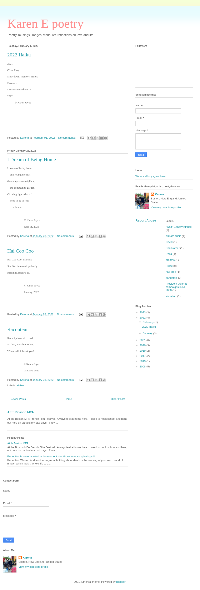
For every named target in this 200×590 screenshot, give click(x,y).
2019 (143, 350)
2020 (143, 345)
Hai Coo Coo (20, 251)
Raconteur (17, 329)
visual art (171, 296)
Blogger (120, 581)
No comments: (67, 137)
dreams (170, 259)
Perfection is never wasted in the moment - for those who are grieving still (51, 456)
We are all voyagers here (150, 176)
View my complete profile (166, 207)
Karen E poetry (45, 23)
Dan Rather (172, 248)
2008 (143, 366)
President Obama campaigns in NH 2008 (176, 287)
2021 (143, 340)
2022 (143, 317)
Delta (169, 253)
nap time (171, 271)
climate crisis (173, 236)
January (148, 333)
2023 (143, 312)
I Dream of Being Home (31, 159)
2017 (143, 355)
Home (68, 399)
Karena (159, 194)
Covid (169, 242)
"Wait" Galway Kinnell (178, 226)
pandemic (171, 277)
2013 (143, 361)
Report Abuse (145, 220)
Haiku (20, 385)
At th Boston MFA (20, 412)
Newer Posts (18, 399)
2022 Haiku (19, 54)
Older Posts (118, 399)
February (149, 322)
